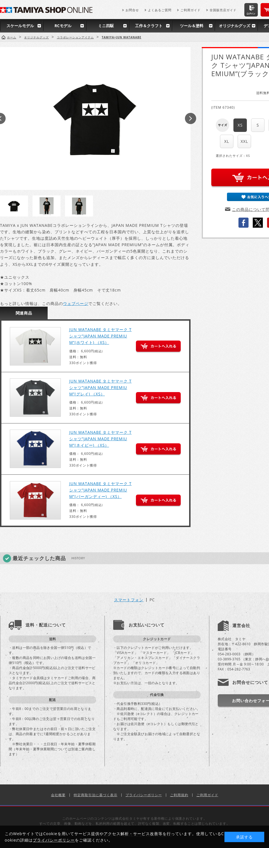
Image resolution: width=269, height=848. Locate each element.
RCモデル (62, 25)
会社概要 (58, 795)
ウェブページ (75, 303)
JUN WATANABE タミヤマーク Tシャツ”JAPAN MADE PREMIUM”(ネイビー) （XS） (100, 439)
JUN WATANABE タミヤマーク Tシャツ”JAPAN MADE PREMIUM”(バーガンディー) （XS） (100, 490)
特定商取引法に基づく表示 (95, 795)
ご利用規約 (179, 795)
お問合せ (132, 10)
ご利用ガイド (190, 10)
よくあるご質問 (159, 10)
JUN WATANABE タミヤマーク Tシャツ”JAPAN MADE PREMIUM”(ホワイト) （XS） (100, 336)
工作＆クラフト (149, 25)
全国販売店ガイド (223, 10)
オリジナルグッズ (234, 25)
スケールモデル (20, 25)
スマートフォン (128, 600)
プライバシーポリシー (144, 795)
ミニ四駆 (106, 25)
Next (190, 118)
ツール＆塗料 (191, 25)
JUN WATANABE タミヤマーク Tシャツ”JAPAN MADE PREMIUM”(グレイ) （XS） (100, 387)
